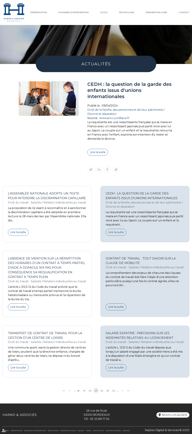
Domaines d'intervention (73, 12)
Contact (184, 12)
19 (84, 390)
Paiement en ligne (156, 12)
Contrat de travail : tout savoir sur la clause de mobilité (141, 261)
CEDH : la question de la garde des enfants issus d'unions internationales (141, 196)
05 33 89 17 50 (99, 419)
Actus (103, 12)
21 (96, 390)
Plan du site (98, 430)
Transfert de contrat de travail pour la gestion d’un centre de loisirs (45, 335)
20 (90, 390)
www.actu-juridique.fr (114, 118)
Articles (126, 430)
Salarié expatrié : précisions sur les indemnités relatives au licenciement (139, 335)
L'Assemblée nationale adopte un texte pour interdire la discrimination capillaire (47, 196)
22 (102, 390)
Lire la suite (97, 152)
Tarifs (88, 430)
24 (113, 390)
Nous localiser (174, 415)
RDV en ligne (126, 12)
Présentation (38, 12)
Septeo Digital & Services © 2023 (167, 430)
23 (107, 390)
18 (78, 390)
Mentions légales (113, 430)
